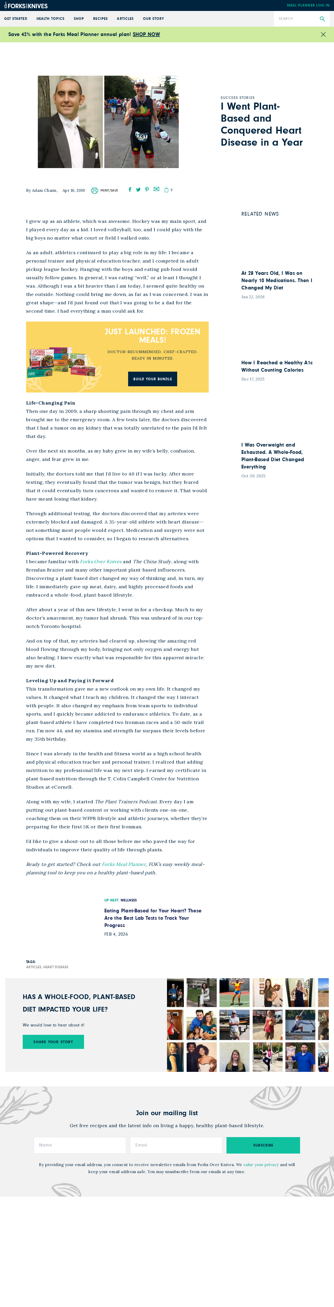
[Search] (302, 19)
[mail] (156, 188)
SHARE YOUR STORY (53, 1042)
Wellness (129, 900)
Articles (125, 19)
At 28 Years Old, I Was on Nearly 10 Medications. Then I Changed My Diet (276, 280)
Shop (79, 19)
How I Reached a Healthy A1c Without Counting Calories (277, 366)
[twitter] (138, 189)
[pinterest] (147, 189)
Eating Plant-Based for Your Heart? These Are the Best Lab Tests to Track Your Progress (152, 918)
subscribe (263, 1146)
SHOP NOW (146, 34)
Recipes (100, 19)
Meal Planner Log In (308, 5)
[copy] (166, 190)
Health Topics (50, 19)
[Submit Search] (322, 19)
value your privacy (261, 1165)
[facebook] (130, 189)
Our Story (153, 19)
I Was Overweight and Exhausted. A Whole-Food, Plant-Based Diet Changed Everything (272, 456)
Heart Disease (55, 968)
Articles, (34, 968)
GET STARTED (15, 19)
